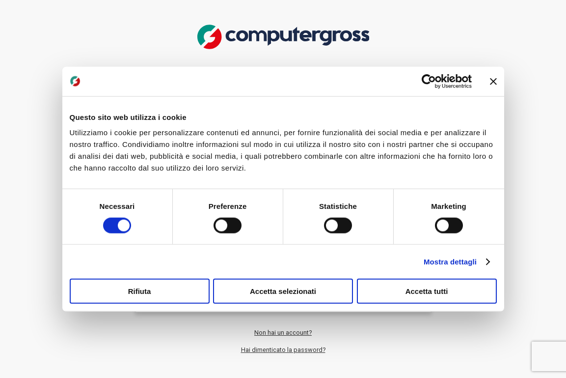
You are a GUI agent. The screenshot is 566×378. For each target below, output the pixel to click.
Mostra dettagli (450, 261)
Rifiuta (139, 291)
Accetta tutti (426, 291)
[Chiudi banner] (493, 81)
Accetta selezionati (283, 291)
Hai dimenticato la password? (283, 349)
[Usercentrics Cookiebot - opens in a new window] (429, 81)
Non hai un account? (283, 332)
